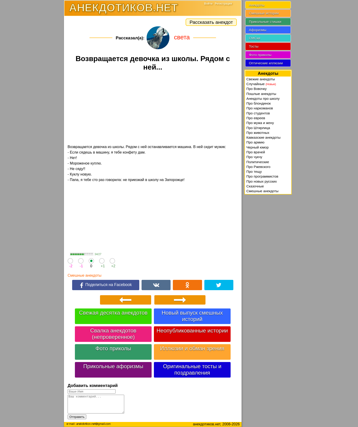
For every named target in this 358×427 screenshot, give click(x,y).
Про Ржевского (258, 167)
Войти (208, 3)
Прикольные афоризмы (113, 366)
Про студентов (258, 113)
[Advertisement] (153, 108)
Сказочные (255, 186)
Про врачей (255, 152)
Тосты (253, 46)
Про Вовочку (256, 89)
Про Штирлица (258, 128)
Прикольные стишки (265, 22)
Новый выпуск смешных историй (192, 316)
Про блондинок (258, 103)
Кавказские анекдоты (263, 137)
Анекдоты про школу (263, 98)
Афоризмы (257, 30)
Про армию (255, 142)
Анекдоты (256, 5)
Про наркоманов (259, 108)
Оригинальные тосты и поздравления (192, 369)
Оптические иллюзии (266, 63)
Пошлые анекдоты (261, 94)
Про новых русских (261, 181)
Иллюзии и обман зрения (192, 348)
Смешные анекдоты (84, 275)
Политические (257, 162)
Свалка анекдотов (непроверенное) (113, 333)
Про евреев (255, 118)
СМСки (254, 38)
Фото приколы (113, 348)
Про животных (257, 133)
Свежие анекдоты (260, 79)
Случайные (261, 84)
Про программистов (262, 176)
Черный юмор (257, 147)
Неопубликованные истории (192, 330)
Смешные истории (264, 13)
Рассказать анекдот (211, 22)
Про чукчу (254, 157)
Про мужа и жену (260, 123)
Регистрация (223, 3)
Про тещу (254, 171)
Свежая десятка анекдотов (113, 313)
